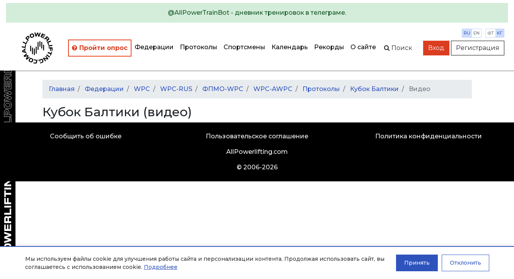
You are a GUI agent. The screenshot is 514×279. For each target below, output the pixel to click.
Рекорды (329, 47)
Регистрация (477, 48)
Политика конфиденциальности (428, 136)
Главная (62, 89)
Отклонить (465, 262)
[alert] (257, 12)
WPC (142, 89)
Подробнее (161, 267)
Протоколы (198, 47)
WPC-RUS (176, 89)
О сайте (363, 47)
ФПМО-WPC (222, 89)
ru (467, 33)
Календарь (290, 47)
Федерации (154, 47)
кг (499, 33)
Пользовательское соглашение (257, 136)
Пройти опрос (100, 48)
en (476, 33)
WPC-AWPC (272, 89)
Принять (417, 262)
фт (490, 33)
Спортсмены (244, 47)
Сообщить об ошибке (85, 136)
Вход (436, 48)
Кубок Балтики (374, 89)
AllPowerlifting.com (257, 151)
